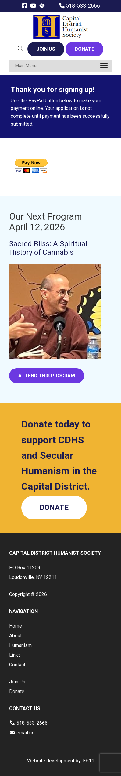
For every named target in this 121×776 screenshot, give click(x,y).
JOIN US (46, 49)
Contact (17, 665)
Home (15, 626)
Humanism (20, 645)
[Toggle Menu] (104, 65)
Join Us (17, 682)
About (15, 635)
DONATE (84, 49)
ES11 (88, 761)
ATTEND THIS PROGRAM (46, 376)
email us (25, 733)
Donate (16, 691)
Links (15, 655)
